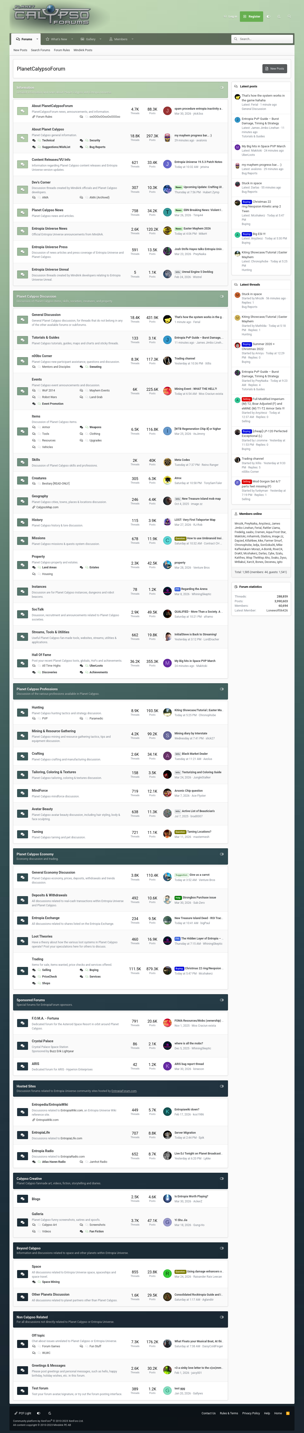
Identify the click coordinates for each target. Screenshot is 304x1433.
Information (25, 88)
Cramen (260, 532)
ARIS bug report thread (189, 1064)
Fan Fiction (94, 1231)
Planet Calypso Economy (35, 854)
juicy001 (196, 1373)
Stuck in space (252, 183)
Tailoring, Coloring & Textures (54, 772)
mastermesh (201, 837)
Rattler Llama (271, 528)
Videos (44, 1231)
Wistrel (197, 277)
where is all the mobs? (189, 1043)
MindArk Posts (83, 50)
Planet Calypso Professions (37, 689)
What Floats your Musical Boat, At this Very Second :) (208, 1341)
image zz (197, 504)
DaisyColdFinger (212, 1346)
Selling (44, 970)
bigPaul (205, 923)
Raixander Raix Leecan (207, 1276)
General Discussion (46, 315)
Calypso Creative (29, 1179)
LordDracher (211, 639)
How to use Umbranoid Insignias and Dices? (209, 538)
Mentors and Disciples (54, 366)
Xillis (208, 363)
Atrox (178, 478)
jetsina (204, 167)
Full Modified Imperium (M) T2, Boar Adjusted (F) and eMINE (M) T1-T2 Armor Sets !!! (263, 403)
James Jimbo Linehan (210, 342)
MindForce (40, 790)
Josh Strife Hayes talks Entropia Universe (201, 249)
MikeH (203, 233)
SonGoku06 (267, 545)
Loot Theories (42, 936)
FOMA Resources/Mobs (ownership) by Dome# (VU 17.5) (211, 1020)
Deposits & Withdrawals (49, 895)
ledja (256, 545)
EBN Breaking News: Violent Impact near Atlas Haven (213, 210)
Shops (43, 983)
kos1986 (198, 1114)
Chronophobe (207, 715)
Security (92, 140)
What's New (59, 39)
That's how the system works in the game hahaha (206, 317)
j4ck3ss (198, 113)
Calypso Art (47, 1224)
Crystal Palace (42, 1041)
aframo (208, 616)
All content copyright (42, 1425)
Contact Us (209, 1413)
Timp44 (198, 215)
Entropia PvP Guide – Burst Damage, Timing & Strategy (210, 337)
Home (278, 1413)
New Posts (20, 50)
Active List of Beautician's (195, 811)
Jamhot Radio (95, 1161)
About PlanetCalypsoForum (52, 106)
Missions (38, 538)
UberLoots (93, 665)
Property (38, 556)
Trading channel (185, 358)
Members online (250, 514)
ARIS (35, 1063)
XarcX (250, 562)
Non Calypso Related (32, 1317)
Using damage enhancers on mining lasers (208, 1271)
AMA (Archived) (96, 197)
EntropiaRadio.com (73, 1156)
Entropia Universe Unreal (50, 269)
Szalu (279, 553)
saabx (250, 532)
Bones (259, 562)
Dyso (283, 557)
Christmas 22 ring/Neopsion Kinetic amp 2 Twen (211, 968)
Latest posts (248, 86)
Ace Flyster (199, 795)
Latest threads (250, 284)
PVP (42, 718)
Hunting (38, 707)
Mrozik (239, 523)
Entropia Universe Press (50, 247)
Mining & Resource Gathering (54, 731)
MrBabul (240, 562)
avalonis (201, 140)
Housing (45, 574)
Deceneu (270, 562)
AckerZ (197, 1201)
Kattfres (240, 557)
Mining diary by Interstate (191, 733)
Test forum (40, 1388)
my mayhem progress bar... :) (193, 135)
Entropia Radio (43, 1151)
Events (37, 379)
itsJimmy (199, 434)
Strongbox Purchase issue (195, 897)
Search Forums (40, 50)
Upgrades (93, 440)
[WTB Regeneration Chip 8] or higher (198, 429)
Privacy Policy (251, 1413)
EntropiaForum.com (124, 1091)
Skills (36, 460)
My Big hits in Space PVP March (195, 661)
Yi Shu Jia (181, 1220)
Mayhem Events (97, 390)
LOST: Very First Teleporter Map (195, 519)
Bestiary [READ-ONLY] (53, 483)
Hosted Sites (26, 1086)
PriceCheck (47, 976)
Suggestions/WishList (53, 147)
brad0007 (196, 816)
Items (36, 416)
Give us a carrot (192, 874)
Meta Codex (182, 460)
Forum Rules (62, 50)
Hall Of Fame (41, 655)
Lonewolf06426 (277, 610)
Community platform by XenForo (48, 1421)
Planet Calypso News (47, 210)
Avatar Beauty (42, 809)
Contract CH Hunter (216, 543)
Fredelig (240, 532)
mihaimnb (253, 536)
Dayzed (239, 540)
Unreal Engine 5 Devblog (194, 272)
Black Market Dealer (191, 753)
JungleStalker (202, 777)
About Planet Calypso (48, 129)
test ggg (180, 1388)
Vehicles (45, 447)
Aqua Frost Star (276, 532)
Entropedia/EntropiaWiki (50, 1104)
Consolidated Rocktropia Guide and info (200, 1294)
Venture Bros (201, 567)
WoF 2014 (46, 390)
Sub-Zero (199, 902)
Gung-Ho (198, 1225)
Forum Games (48, 1346)
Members (121, 39)
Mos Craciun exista (211, 393)
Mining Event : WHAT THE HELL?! (196, 389)
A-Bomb (266, 549)
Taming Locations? (193, 831)
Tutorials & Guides (45, 337)
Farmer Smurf (273, 540)
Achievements (96, 672)
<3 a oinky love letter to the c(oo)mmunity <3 (203, 1368)
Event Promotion (50, 403)
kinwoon (198, 1069)
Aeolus (207, 759)
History (37, 519)
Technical (46, 140)
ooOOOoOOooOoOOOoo (102, 116)
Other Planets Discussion (50, 1294)
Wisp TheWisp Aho (258, 557)
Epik (201, 1137)
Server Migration (185, 1132)
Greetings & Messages (49, 1365)
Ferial (196, 322)
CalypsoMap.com (47, 507)
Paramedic (93, 718)
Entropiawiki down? (187, 1109)
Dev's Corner (41, 182)
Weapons (92, 427)
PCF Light (22, 1413)
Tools (43, 434)
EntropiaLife (41, 1132)
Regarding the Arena (191, 589)
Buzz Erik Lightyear (62, 1051)
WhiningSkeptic (201, 594)
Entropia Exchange (46, 918)
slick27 (210, 738)
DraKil (238, 553)
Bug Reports (94, 147)
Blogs (36, 1199)
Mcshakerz (206, 973)
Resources (46, 440)
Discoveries (47, 672)
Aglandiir (208, 1299)
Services (92, 976)
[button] (37, 39)
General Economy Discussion (53, 872)
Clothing (92, 434)
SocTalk (38, 609)
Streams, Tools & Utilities (50, 632)
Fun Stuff (92, 1346)
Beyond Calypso (29, 1248)
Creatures (39, 478)
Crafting (38, 753)
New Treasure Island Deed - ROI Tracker (200, 918)
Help (267, 1413)
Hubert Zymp (211, 192)
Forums (27, 39)
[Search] (289, 16)
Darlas (263, 553)
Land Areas (47, 567)
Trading (37, 959)
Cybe (271, 553)
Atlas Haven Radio (51, 1161)
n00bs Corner (42, 356)
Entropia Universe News (49, 228)
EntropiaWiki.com (72, 1110)
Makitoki (201, 666)
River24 (277, 549)
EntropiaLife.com (71, 1138)
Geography (40, 496)
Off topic (38, 1335)
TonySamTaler (213, 483)
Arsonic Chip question (189, 790)
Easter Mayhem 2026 (193, 228)
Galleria (37, 1214)
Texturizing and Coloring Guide (198, 772)
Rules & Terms (229, 1413)
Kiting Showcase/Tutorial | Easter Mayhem (202, 710)
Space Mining (48, 1282)
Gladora (266, 536)
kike (260, 540)
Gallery (91, 39)
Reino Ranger (210, 465)
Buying (91, 970)
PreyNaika (199, 254)
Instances (39, 586)
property (180, 562)
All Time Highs (49, 665)
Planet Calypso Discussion (36, 296)
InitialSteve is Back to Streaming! (196, 634)
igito (279, 562)
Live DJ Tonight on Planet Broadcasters (200, 1153)
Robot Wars (47, 397)
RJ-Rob (197, 524)
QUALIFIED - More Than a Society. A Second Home (207, 611)
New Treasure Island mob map (198, 498)
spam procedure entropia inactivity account (202, 108)
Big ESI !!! (254, 234)
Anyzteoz (264, 523)
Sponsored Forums (31, 1000)
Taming (37, 831)
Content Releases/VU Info (51, 160)
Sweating (92, 366)
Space (36, 1266)
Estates (91, 567)
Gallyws (198, 1393)
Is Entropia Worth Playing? (191, 1196)
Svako (275, 557)
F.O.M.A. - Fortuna (45, 1018)
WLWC (44, 1353)
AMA (42, 197)
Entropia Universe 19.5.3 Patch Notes (198, 162)
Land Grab (93, 397)
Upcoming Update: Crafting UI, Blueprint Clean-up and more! (217, 187)
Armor (43, 427)
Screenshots (94, 1224)
